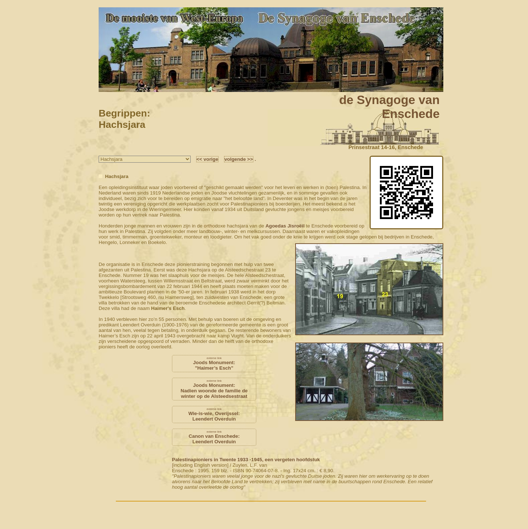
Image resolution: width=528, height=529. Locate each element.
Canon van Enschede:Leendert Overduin (214, 437)
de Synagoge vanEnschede (389, 107)
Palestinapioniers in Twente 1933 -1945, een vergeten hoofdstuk (246, 459)
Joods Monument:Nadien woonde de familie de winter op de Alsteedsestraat (214, 389)
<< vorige (207, 159)
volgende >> (238, 159)
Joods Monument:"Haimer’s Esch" (214, 363)
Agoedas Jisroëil (285, 226)
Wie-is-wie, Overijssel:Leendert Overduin (214, 414)
